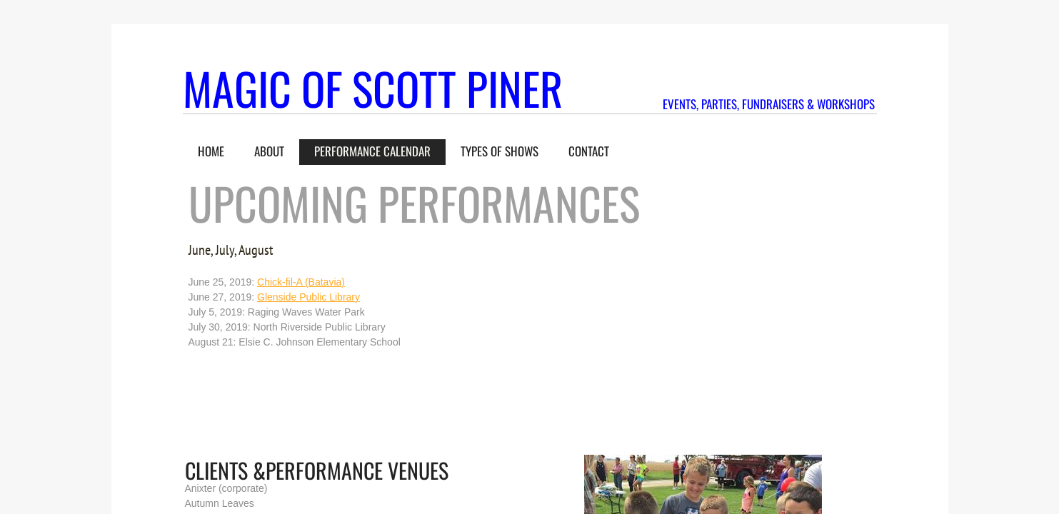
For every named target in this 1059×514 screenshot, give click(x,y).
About (269, 151)
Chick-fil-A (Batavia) (301, 282)
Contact (588, 151)
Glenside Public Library (308, 297)
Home (211, 151)
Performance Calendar (372, 151)
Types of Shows (499, 151)
